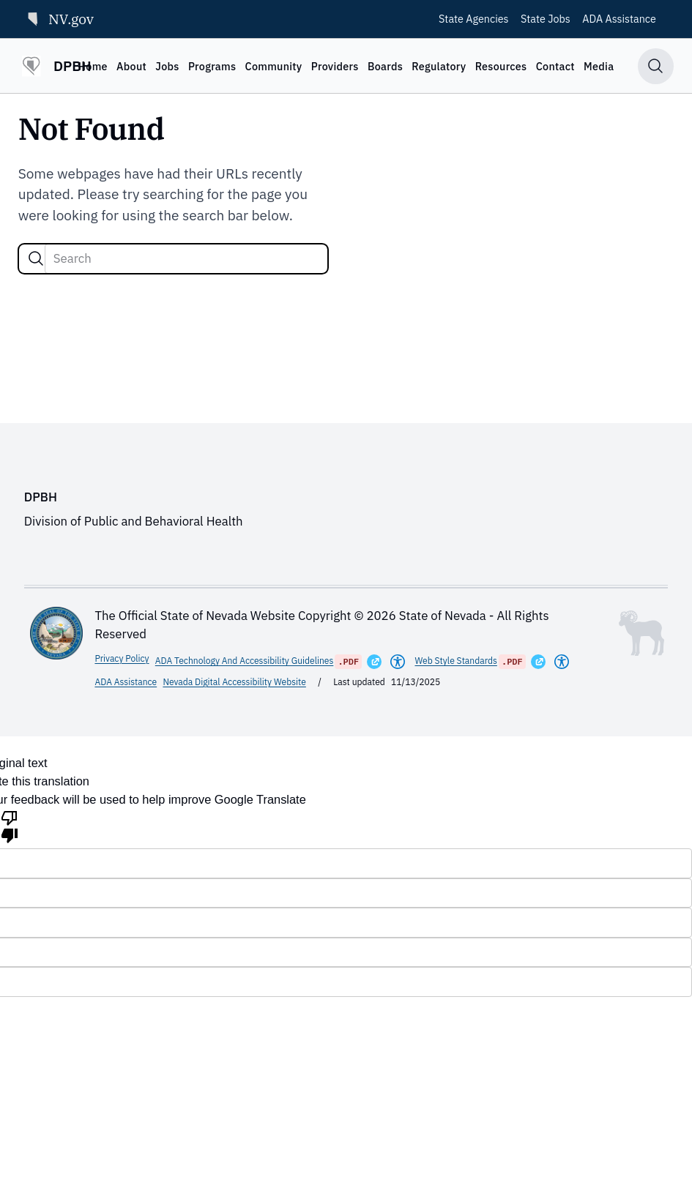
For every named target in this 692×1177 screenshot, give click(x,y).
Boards (385, 66)
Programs (212, 66)
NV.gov (59, 18)
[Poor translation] (9, 825)
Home (92, 66)
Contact (555, 66)
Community (273, 66)
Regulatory (439, 66)
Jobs (167, 66)
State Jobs (545, 19)
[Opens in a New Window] (374, 661)
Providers (335, 66)
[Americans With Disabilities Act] (397, 661)
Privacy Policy (121, 658)
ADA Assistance (619, 19)
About (131, 66)
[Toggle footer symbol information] (641, 633)
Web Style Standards (456, 660)
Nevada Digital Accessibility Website (234, 681)
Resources (501, 66)
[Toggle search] (656, 66)
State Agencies (474, 19)
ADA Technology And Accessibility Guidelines (244, 660)
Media (599, 66)
